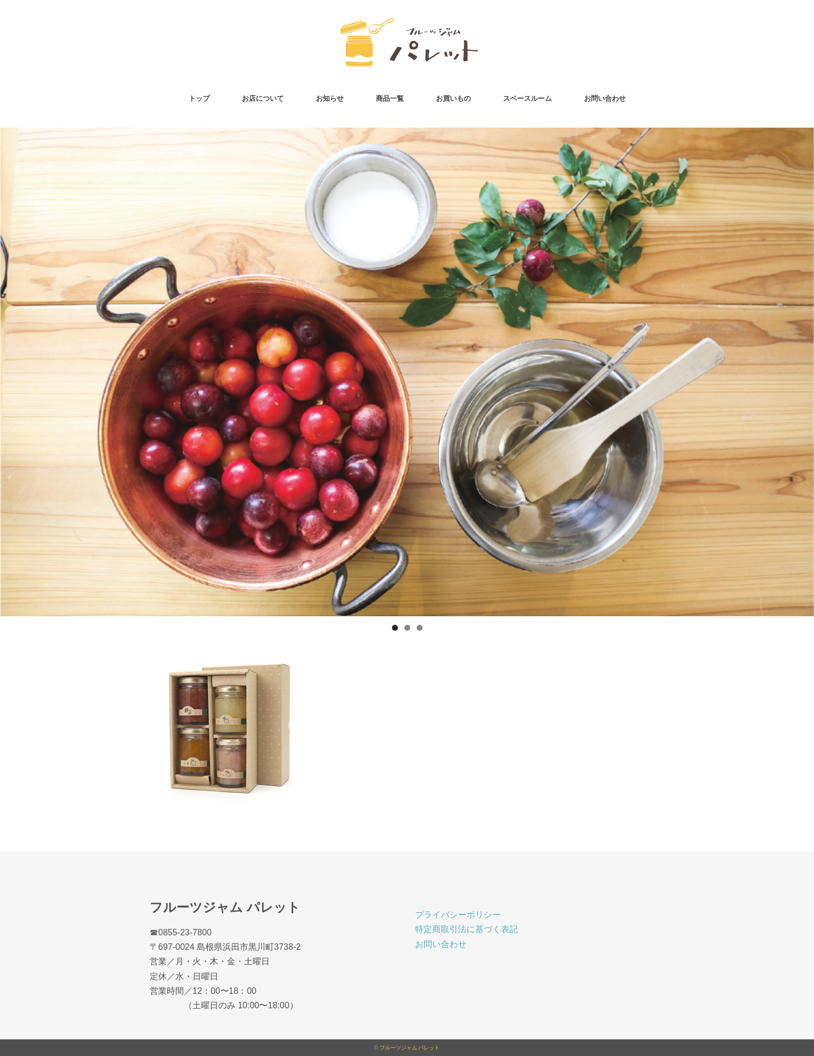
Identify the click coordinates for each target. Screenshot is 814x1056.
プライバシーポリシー (458, 914)
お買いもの (453, 98)
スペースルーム (527, 98)
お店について (263, 98)
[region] (407, 372)
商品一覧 (390, 98)
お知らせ (330, 98)
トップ (199, 98)
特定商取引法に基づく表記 (466, 929)
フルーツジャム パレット (410, 1048)
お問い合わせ (605, 98)
